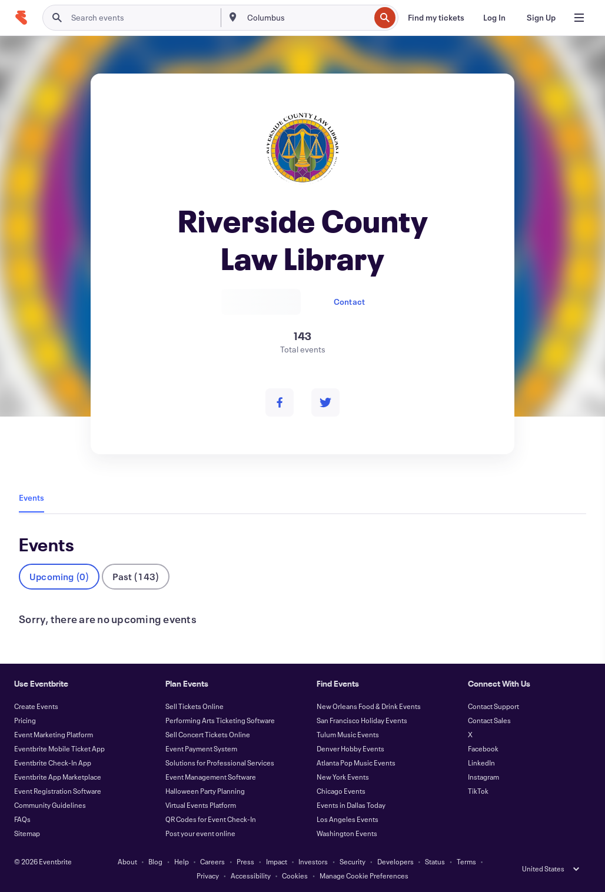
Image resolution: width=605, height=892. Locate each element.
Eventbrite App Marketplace (57, 776)
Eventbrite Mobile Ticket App (59, 748)
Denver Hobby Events (350, 748)
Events (31, 497)
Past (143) (135, 576)
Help (181, 861)
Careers (212, 861)
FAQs (22, 819)
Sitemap (27, 833)
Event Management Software (210, 776)
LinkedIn (481, 762)
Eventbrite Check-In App (52, 762)
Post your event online (200, 833)
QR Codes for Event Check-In (210, 819)
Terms (466, 861)
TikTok (478, 791)
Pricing (25, 720)
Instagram (483, 776)
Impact (276, 861)
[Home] (21, 18)
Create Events (36, 706)
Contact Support (493, 706)
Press (245, 861)
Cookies (295, 875)
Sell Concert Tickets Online (207, 734)
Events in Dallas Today (351, 805)
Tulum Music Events (348, 734)
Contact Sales (489, 720)
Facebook (483, 748)
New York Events (343, 776)
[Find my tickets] (436, 17)
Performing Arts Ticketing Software (220, 720)
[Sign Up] (541, 17)
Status (435, 861)
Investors (313, 861)
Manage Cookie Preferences (364, 875)
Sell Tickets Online (194, 706)
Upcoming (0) (59, 576)
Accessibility (251, 875)
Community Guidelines (50, 805)
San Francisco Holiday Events (362, 720)
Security (352, 861)
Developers (395, 861)
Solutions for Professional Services (219, 762)
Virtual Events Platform (200, 805)
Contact (349, 301)
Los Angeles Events (347, 819)
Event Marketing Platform (53, 734)
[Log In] (494, 17)
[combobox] (307, 17)
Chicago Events (341, 791)
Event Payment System (201, 748)
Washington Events (347, 833)
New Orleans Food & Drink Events (369, 706)
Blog (155, 861)
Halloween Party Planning (205, 791)
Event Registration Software (57, 791)
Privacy (208, 875)
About (127, 861)
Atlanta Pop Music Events (356, 762)
